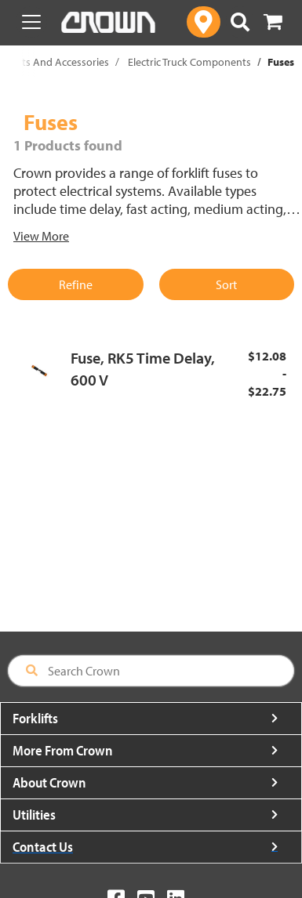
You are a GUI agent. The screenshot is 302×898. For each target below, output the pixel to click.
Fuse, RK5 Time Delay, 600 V (143, 369)
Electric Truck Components (189, 62)
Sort (226, 284)
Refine (76, 284)
